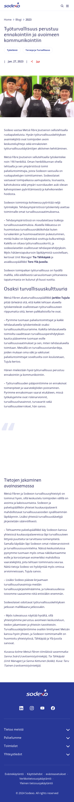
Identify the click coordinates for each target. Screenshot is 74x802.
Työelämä (12, 50)
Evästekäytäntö (14, 774)
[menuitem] (12, 5)
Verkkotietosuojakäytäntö (35, 778)
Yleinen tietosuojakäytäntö (36, 783)
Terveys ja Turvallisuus (38, 50)
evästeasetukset (56, 774)
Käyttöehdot (35, 774)
